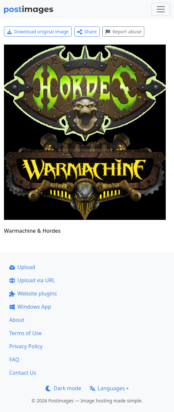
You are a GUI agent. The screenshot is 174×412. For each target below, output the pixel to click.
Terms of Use (25, 333)
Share (87, 31)
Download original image (38, 31)
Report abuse (123, 31)
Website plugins (33, 293)
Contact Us (22, 372)
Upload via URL (32, 280)
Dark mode (63, 388)
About (16, 320)
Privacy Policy (26, 346)
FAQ (14, 359)
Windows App (30, 306)
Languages (107, 388)
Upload (22, 267)
